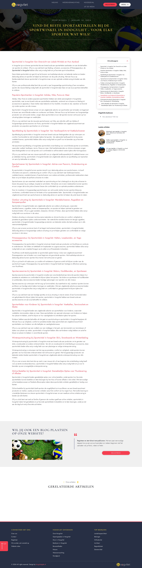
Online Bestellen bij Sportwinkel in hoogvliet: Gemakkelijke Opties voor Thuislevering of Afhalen (114, 104)
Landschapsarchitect (100, 533)
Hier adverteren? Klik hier (110, 117)
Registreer (14, 540)
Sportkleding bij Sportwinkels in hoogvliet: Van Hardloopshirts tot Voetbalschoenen (112, 75)
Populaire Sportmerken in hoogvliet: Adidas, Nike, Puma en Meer (113, 71)
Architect (97, 543)
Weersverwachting (71, 2)
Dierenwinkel (98, 549)
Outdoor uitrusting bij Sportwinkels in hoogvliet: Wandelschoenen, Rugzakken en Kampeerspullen (113, 84)
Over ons (14, 533)
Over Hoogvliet (57, 533)
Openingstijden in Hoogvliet (61, 537)
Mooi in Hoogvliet (58, 540)
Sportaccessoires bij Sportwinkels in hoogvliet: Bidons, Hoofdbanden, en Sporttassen (112, 92)
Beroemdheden (57, 546)
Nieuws (55, 2)
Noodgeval (89, 2)
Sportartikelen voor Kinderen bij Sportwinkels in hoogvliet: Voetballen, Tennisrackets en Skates (113, 96)
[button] (127, 61)
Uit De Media (89, 7)
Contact (13, 537)
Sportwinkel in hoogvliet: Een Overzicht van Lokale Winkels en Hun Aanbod (113, 67)
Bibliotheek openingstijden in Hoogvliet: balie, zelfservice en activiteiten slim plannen (116, 133)
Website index (15, 546)
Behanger (97, 537)
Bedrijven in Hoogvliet (60, 543)
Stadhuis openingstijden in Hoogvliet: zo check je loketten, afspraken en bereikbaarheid (116, 141)
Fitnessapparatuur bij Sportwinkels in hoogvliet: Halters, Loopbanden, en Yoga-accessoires (113, 88)
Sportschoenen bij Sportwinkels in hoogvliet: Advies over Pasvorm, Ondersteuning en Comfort (114, 79)
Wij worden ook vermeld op (20, 543)
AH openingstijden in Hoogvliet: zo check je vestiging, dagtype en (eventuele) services (117, 150)
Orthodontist (98, 540)
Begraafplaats (98, 546)
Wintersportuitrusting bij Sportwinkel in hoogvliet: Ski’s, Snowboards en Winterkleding (113, 100)
